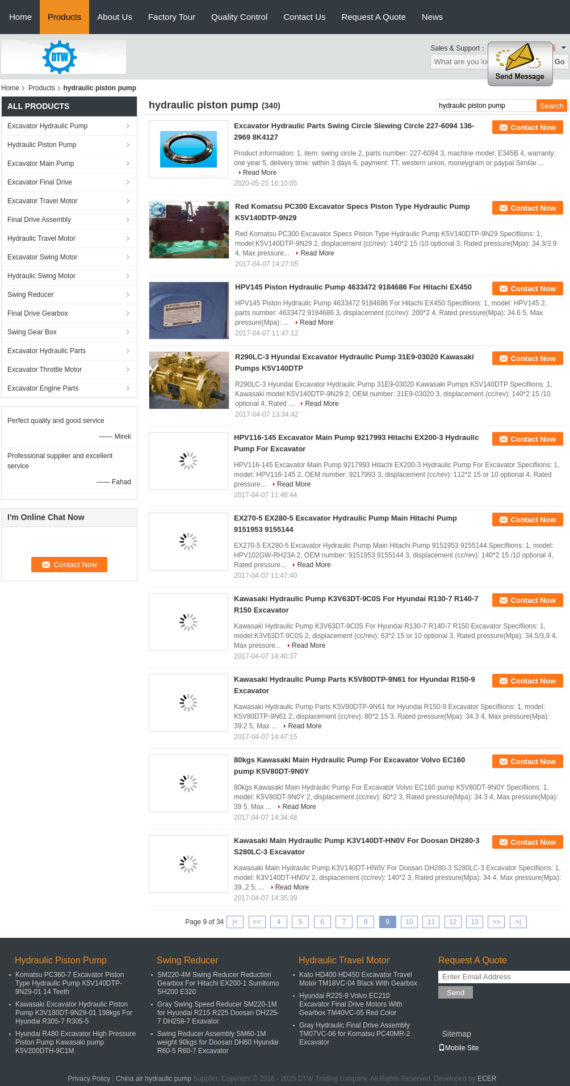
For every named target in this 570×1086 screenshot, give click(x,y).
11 (431, 922)
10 (409, 922)
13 (474, 922)
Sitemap (456, 1033)
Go (559, 61)
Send (455, 992)
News (432, 17)
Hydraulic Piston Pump (41, 145)
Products (64, 17)
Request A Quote (373, 17)
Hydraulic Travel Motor (41, 238)
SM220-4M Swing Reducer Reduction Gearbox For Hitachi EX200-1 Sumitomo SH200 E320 (218, 983)
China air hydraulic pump (153, 1079)
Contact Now (533, 127)
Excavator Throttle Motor (44, 370)
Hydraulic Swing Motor (41, 276)
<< (257, 922)
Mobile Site (458, 1048)
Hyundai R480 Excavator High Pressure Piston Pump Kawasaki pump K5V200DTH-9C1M (75, 1042)
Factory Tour (171, 17)
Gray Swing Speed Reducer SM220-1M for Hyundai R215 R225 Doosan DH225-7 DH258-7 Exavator (218, 1012)
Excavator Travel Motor (42, 201)
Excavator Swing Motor (42, 257)
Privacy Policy (89, 1079)
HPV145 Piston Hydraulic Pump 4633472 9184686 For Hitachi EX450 (353, 287)
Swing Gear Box (32, 332)
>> (496, 922)
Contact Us (304, 17)
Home (20, 17)
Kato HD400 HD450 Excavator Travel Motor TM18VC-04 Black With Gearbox (358, 979)
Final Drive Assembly (39, 220)
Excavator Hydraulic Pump (47, 126)
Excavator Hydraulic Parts (46, 351)
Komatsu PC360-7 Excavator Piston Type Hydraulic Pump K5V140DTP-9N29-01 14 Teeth (69, 983)
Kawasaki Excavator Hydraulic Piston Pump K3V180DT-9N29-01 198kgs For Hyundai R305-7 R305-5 (73, 1012)
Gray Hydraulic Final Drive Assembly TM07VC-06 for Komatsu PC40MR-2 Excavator (354, 1033)
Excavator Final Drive (39, 182)
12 (452, 922)
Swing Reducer (30, 295)
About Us (114, 17)
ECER (486, 1079)
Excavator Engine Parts (42, 388)
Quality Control (239, 17)
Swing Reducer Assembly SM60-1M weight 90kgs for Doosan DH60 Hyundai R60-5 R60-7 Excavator (217, 1042)
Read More (259, 173)
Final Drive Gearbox (37, 313)
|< (235, 922)
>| (518, 922)
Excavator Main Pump (40, 163)
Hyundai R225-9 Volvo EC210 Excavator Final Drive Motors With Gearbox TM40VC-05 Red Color (350, 1004)
